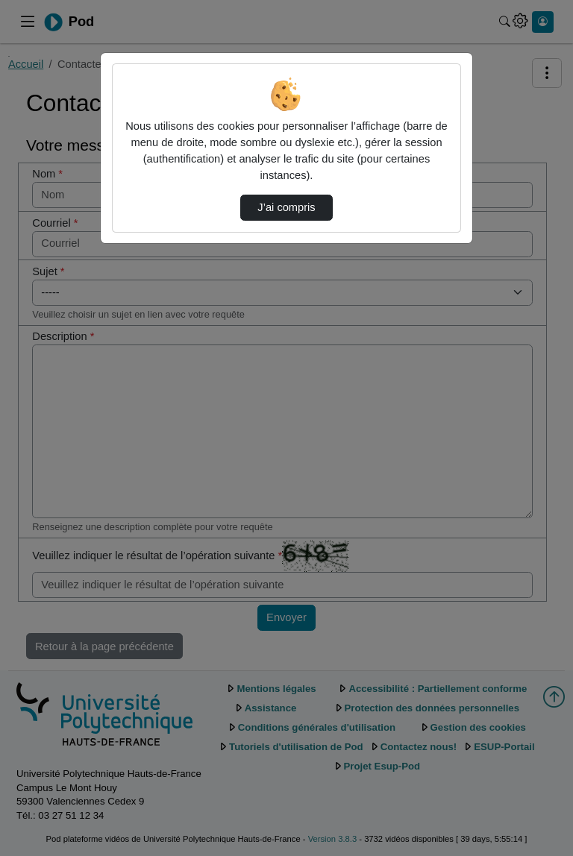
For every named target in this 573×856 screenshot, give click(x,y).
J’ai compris (286, 207)
